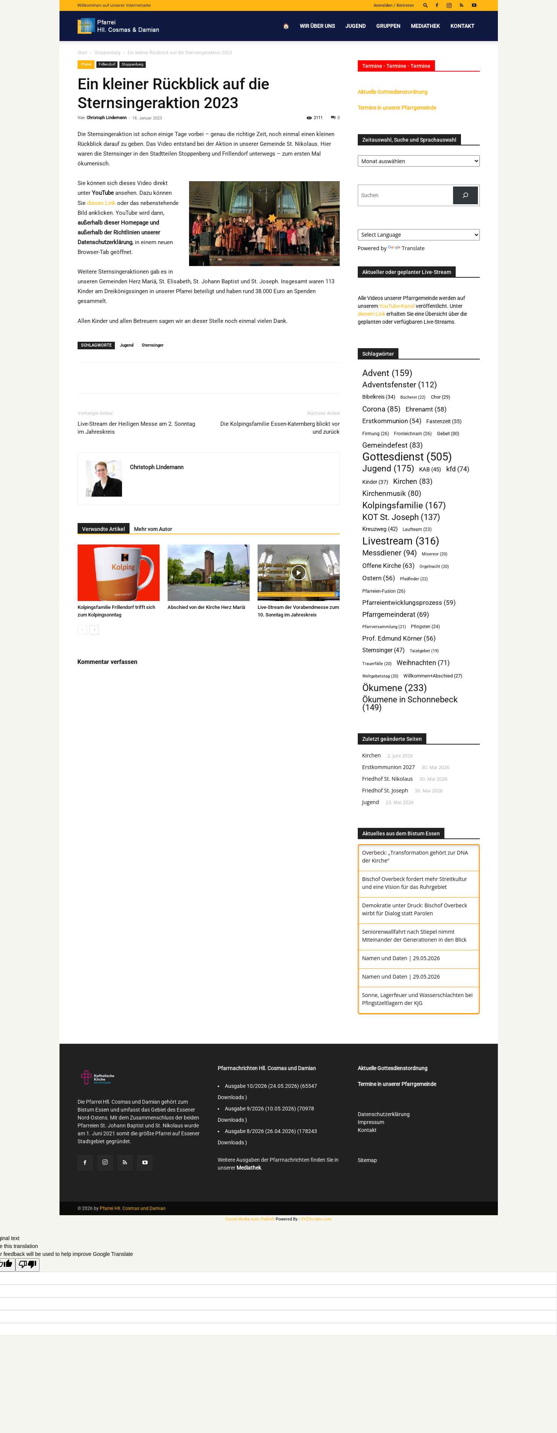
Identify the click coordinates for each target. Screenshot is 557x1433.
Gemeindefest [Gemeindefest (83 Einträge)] (392, 445)
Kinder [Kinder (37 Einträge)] (375, 482)
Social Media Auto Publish (250, 1219)
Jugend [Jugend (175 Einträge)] (388, 469)
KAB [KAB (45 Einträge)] (430, 469)
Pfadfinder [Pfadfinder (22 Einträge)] (414, 578)
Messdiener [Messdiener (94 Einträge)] (389, 553)
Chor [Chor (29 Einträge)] (440, 397)
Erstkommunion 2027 (388, 767)
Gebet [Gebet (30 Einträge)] (448, 433)
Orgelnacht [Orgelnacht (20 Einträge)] (434, 566)
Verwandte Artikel (103, 529)
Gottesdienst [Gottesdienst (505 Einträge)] (407, 457)
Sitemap (367, 1160)
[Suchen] (465, 195)
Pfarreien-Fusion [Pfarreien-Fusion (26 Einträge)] (383, 591)
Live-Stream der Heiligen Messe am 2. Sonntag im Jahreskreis (136, 428)
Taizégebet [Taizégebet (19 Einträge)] (424, 650)
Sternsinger (152, 345)
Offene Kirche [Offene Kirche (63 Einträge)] (388, 565)
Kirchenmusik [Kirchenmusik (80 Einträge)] (391, 494)
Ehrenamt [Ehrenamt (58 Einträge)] (426, 409)
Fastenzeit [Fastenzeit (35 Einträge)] (444, 421)
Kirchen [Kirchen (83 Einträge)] (413, 481)
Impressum (371, 1122)
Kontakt (462, 26)
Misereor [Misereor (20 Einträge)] (434, 554)
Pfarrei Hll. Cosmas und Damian (133, 1208)
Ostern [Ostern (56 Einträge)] (378, 578)
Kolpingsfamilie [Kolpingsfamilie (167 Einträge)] (404, 505)
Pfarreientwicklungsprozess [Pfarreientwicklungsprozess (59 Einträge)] (409, 602)
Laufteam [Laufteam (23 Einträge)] (417, 529)
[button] (425, 5)
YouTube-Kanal (397, 306)
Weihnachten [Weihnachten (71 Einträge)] (423, 663)
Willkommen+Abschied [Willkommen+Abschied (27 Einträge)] (432, 676)
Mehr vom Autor (153, 529)
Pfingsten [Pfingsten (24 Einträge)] (425, 626)
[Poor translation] (27, 1265)
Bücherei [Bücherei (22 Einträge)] (413, 397)
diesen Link (101, 203)
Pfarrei (86, 64)
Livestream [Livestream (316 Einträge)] (400, 541)
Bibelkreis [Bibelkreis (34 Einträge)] (378, 397)
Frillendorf (107, 64)
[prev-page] (82, 630)
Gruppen (388, 26)
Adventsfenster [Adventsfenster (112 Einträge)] (399, 385)
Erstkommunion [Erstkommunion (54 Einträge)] (391, 421)
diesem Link (371, 314)
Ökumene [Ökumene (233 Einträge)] (394, 688)
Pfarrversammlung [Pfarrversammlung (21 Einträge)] (384, 626)
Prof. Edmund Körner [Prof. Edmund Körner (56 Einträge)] (399, 638)
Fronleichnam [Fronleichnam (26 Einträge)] (413, 433)
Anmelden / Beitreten (394, 5)
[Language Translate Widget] (419, 234)
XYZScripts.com (316, 1219)
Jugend (355, 26)
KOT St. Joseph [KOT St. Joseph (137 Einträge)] (401, 517)
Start (82, 52)
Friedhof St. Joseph (385, 790)
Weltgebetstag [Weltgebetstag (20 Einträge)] (380, 676)
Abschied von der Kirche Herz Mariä (206, 607)
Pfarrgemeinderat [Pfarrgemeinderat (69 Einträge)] (395, 614)
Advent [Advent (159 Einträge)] (387, 373)
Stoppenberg (108, 52)
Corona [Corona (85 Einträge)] (381, 409)
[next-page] (94, 630)
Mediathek (425, 26)
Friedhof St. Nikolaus (387, 778)
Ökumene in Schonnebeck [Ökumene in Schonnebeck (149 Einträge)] (410, 703)
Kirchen (371, 755)
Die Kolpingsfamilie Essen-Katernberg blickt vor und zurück (280, 428)
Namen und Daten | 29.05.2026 (401, 958)
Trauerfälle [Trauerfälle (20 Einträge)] (377, 663)
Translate (406, 248)
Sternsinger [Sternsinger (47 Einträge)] (383, 650)
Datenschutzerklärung (384, 1114)
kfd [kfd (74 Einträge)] (457, 469)
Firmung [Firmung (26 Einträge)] (375, 433)
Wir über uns (317, 26)
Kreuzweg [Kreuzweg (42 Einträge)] (380, 529)
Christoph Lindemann (107, 117)
